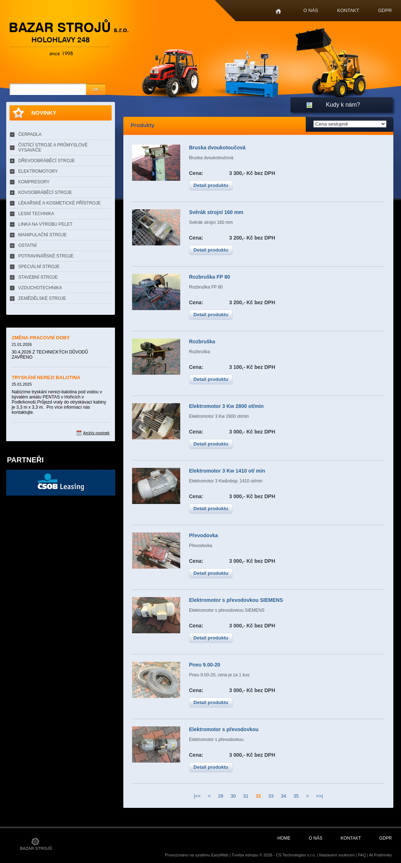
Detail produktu (210, 185)
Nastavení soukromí (337, 855)
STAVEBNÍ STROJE (38, 277)
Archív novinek (96, 433)
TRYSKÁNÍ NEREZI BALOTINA (46, 377)
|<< (197, 796)
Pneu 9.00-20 (204, 665)
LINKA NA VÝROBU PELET (45, 224)
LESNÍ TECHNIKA (36, 213)
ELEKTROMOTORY (38, 171)
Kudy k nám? (343, 105)
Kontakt (348, 10)
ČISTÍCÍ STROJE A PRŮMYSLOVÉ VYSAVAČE (53, 147)
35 (295, 796)
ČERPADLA (30, 134)
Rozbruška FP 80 (209, 277)
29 (220, 796)
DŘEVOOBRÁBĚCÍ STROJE (46, 160)
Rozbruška (202, 341)
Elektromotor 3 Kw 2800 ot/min (226, 406)
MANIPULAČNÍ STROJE (42, 234)
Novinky (43, 113)
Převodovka (203, 535)
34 (283, 796)
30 (233, 796)
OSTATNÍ (27, 245)
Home (278, 11)
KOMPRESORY (34, 181)
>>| (319, 796)
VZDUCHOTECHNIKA (40, 287)
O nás (311, 10)
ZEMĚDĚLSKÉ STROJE (42, 298)
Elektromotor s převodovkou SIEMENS (236, 600)
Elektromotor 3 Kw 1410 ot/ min (227, 471)
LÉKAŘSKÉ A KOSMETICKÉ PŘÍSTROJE (59, 203)
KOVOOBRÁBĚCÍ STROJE (45, 192)
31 (245, 796)
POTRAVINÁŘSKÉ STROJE (46, 256)
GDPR (385, 10)
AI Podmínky (380, 855)
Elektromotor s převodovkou (224, 729)
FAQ (362, 855)
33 (270, 796)
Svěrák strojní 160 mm (216, 212)
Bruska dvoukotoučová (217, 147)
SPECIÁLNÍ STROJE (38, 266)
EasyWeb (219, 855)
